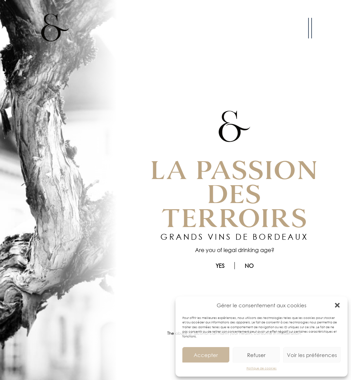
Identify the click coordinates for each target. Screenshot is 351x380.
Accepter (206, 355)
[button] (337, 305)
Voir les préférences (312, 355)
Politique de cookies (261, 368)
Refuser (256, 355)
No (249, 265)
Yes (220, 265)
